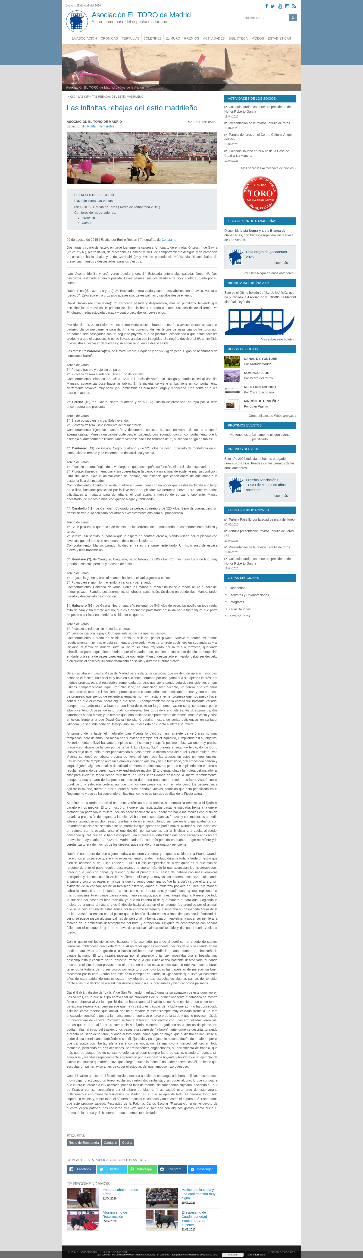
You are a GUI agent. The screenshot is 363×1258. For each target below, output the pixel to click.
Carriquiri (88, 218)
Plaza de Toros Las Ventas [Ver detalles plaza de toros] (93, 201)
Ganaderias (235, 588)
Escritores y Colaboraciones (247, 595)
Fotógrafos (234, 602)
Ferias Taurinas (237, 609)
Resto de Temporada (84, 1142)
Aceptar (232, 1254)
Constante (169, 239)
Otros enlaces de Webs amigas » (272, 415)
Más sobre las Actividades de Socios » (268, 168)
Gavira (86, 223)
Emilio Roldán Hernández (96, 126)
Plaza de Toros (237, 616)
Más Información (256, 1254)
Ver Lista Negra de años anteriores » (270, 273)
